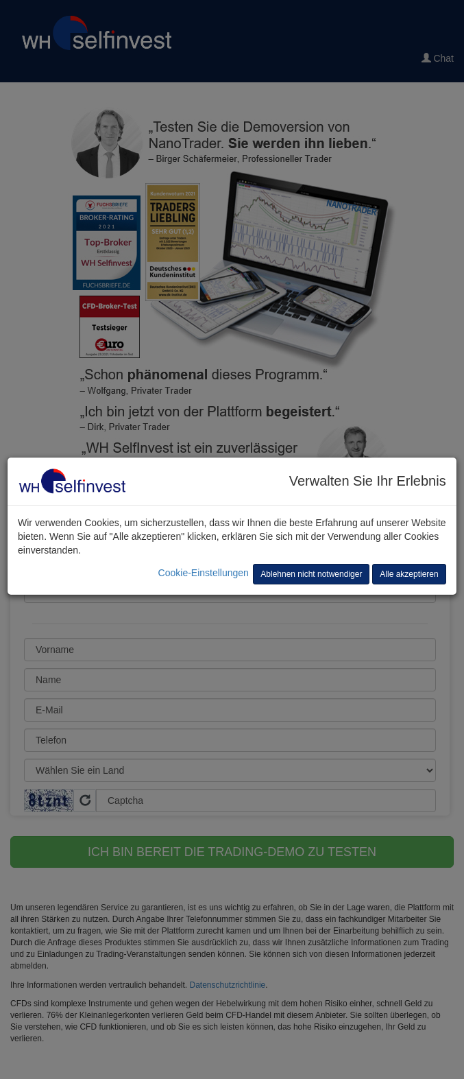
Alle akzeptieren (409, 574)
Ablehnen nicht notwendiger (311, 574)
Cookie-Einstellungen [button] (203, 572)
